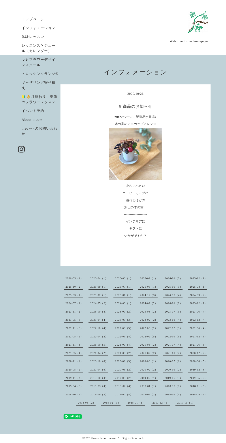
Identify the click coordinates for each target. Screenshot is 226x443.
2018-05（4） (174, 394)
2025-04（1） (198, 286)
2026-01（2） (174, 278)
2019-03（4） (99, 386)
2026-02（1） (149, 278)
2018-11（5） (198, 386)
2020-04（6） (99, 369)
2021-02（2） (149, 353)
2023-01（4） (174, 319)
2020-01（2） (174, 369)
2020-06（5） (198, 361)
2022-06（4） (198, 328)
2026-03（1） (124, 278)
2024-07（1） (74, 303)
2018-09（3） (99, 394)
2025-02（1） (99, 295)
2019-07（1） (149, 378)
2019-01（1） (149, 386)
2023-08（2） (149, 311)
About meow (32, 119)
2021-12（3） (198, 336)
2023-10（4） (99, 311)
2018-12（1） (174, 386)
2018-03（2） (87, 402)
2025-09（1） (99, 286)
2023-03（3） (124, 319)
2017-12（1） (161, 402)
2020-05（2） (74, 369)
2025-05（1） (174, 286)
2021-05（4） (74, 353)
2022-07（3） (174, 328)
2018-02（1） (112, 402)
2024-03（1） (124, 303)
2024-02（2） (149, 303)
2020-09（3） (124, 361)
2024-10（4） (174, 295)
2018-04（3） (198, 394)
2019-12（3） (198, 369)
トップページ (33, 19)
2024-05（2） (99, 303)
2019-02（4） (124, 386)
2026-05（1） (74, 278)
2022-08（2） (149, 328)
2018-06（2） (149, 394)
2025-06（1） (149, 286)
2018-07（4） (124, 394)
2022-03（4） (124, 336)
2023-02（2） (149, 319)
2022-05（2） (74, 336)
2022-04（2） (99, 336)
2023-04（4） (99, 319)
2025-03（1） (74, 295)
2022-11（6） (74, 328)
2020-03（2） (124, 369)
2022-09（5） (124, 328)
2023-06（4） (198, 311)
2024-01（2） (174, 303)
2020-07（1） (174, 361)
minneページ (123, 117)
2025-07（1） (124, 286)
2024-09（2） (198, 295)
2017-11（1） (186, 402)
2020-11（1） (74, 361)
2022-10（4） (99, 328)
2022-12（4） (198, 319)
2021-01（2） (174, 353)
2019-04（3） (74, 386)
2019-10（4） (99, 378)
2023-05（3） (74, 319)
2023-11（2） (74, 311)
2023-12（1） (198, 303)
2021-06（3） (198, 344)
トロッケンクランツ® (40, 74)
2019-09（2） (124, 378)
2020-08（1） (149, 361)
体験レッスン (33, 37)
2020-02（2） (149, 369)
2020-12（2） (198, 353)
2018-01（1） (136, 402)
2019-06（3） (174, 378)
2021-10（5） (99, 344)
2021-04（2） (99, 353)
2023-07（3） (174, 311)
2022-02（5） (149, 336)
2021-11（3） (74, 344)
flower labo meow (103, 438)
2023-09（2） (124, 311)
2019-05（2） (198, 378)
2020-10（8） (99, 361)
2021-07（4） (174, 344)
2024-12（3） (149, 295)
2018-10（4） (74, 394)
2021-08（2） (149, 344)
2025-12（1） (198, 278)
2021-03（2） (124, 353)
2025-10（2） (74, 286)
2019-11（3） (74, 378)
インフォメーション (38, 28)
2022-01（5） (174, 336)
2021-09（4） (124, 344)
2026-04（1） (99, 278)
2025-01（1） (124, 295)
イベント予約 (33, 111)
